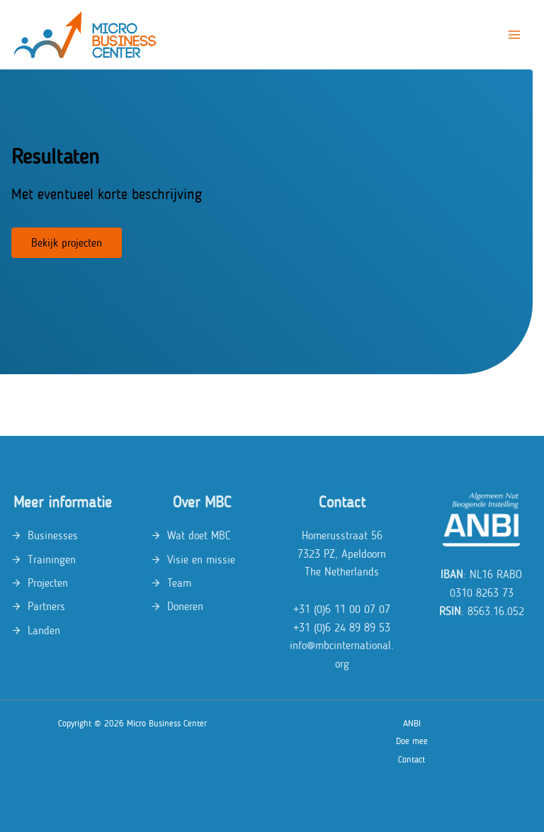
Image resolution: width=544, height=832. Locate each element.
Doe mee (412, 741)
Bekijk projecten (66, 242)
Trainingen (52, 559)
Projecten (48, 583)
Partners (46, 606)
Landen (44, 630)
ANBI (412, 723)
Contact (411, 759)
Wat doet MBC (199, 535)
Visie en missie (201, 559)
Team (179, 583)
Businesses (53, 535)
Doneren (185, 606)
